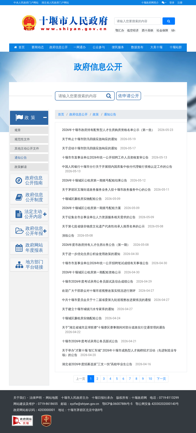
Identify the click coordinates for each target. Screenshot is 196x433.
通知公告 (21, 157)
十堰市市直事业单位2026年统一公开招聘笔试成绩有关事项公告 (105, 263)
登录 (171, 2)
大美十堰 (156, 47)
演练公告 (68, 235)
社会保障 (162, 30)
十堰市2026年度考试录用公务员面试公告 (90, 341)
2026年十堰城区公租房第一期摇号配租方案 (91, 208)
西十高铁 (147, 30)
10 (150, 379)
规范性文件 (22, 139)
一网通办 (80, 47)
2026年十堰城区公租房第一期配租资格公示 (91, 272)
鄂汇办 (119, 30)
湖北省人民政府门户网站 (55, 2)
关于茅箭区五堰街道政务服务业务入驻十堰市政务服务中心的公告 (106, 189)
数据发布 (137, 47)
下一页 (161, 379)
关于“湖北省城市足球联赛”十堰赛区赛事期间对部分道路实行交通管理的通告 (113, 327)
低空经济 (133, 30)
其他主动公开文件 (27, 148)
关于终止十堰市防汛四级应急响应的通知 (89, 139)
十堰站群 (176, 47)
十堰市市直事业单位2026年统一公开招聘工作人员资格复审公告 (105, 157)
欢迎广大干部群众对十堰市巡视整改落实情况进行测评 (99, 290)
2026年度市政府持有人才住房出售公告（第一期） (96, 245)
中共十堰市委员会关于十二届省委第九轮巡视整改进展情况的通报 (106, 300)
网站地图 (52, 398)
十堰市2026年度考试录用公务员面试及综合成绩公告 (97, 281)
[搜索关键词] (137, 21)
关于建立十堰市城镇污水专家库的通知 (88, 309)
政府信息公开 (58, 47)
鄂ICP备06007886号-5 (117, 404)
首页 (19, 47)
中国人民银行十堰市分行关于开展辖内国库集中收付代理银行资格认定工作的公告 (117, 166)
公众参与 (99, 47)
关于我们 (19, 398)
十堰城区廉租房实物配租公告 (82, 199)
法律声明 (35, 398)
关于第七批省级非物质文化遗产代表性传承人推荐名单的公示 (103, 226)
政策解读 (21, 167)
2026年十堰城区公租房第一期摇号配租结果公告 (94, 180)
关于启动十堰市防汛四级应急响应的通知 (89, 148)
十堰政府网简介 (150, 2)
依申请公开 (128, 95)
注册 (179, 2)
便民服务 (118, 47)
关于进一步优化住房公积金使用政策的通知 (91, 254)
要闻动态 (38, 47)
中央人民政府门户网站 (26, 2)
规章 (18, 130)
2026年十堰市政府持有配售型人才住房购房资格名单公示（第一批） (108, 130)
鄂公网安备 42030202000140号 (157, 404)
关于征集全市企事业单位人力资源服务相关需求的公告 (99, 217)
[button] (164, 2)
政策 (96, 114)
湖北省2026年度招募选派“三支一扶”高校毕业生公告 (97, 364)
